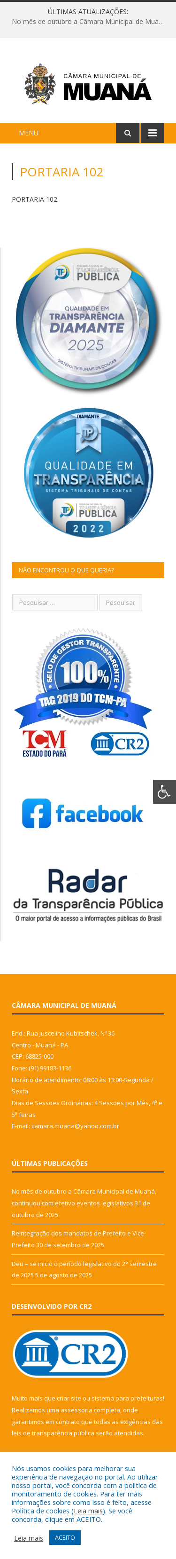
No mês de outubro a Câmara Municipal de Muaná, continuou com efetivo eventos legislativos (90, 21)
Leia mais (88, 1510)
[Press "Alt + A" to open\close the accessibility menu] (164, 792)
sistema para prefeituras (127, 1398)
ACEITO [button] (65, 1537)
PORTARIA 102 (34, 199)
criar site (69, 1398)
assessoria (76, 1410)
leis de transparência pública (53, 1433)
